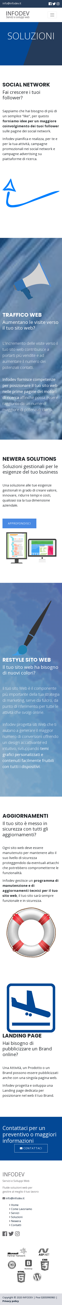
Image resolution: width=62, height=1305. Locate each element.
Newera (16, 1221)
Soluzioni (16, 1217)
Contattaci (31, 1148)
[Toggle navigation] (52, 15)
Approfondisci (19, 523)
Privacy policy (10, 1301)
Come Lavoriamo (21, 1209)
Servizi (15, 1213)
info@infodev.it (11, 3)
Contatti (16, 1225)
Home (15, 1205)
